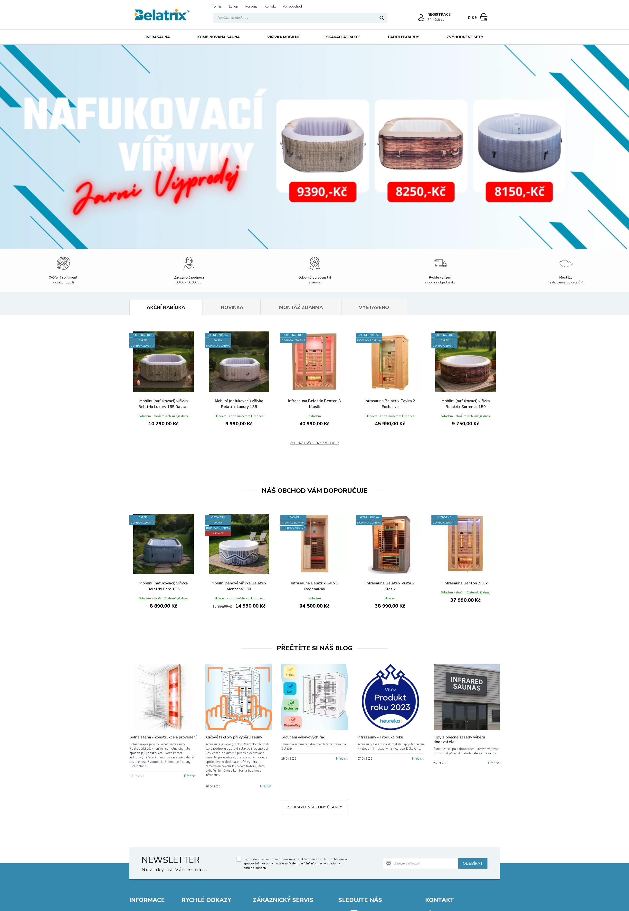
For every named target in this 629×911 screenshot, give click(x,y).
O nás (217, 6)
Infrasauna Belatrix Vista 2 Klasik (390, 586)
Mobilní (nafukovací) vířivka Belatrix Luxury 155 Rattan (163, 403)
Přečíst (190, 776)
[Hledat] (382, 18)
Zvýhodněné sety (465, 37)
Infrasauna (158, 37)
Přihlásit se (436, 19)
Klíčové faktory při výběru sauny (233, 737)
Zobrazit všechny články (314, 807)
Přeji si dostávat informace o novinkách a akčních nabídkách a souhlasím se (296, 863)
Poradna (251, 6)
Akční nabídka (166, 307)
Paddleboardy (403, 37)
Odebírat (473, 863)
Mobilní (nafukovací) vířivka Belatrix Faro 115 (163, 586)
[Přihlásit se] (421, 17)
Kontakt (270, 6)
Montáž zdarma (301, 307)
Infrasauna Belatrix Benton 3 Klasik (314, 403)
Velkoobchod (292, 6)
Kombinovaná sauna (218, 37)
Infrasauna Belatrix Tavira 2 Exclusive (390, 403)
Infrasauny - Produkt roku (380, 737)
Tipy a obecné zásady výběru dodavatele (459, 740)
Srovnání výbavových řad (303, 737)
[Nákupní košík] (483, 17)
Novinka (232, 307)
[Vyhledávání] (300, 18)
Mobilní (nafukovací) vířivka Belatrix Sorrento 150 (465, 403)
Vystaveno (374, 307)
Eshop (233, 6)
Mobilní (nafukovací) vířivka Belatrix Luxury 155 (239, 403)
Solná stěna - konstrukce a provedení (163, 737)
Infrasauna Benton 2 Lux (466, 583)
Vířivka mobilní (283, 37)
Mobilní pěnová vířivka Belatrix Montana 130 (239, 586)
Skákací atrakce (343, 37)
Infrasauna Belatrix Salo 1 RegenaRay (314, 586)
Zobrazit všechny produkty (314, 443)
